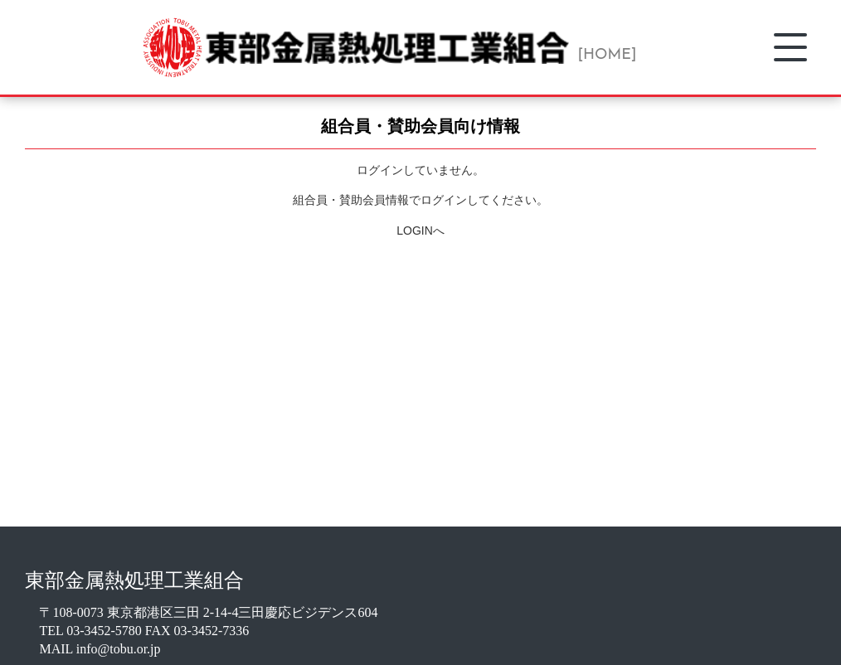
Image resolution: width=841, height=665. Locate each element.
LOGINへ (420, 230)
